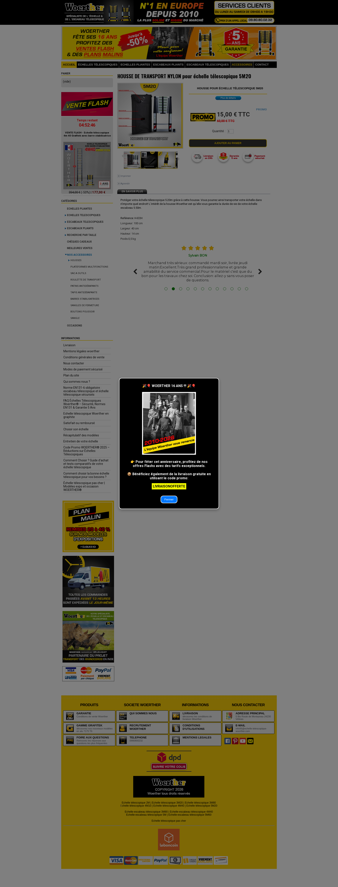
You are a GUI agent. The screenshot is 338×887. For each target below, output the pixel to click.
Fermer (169, 499)
